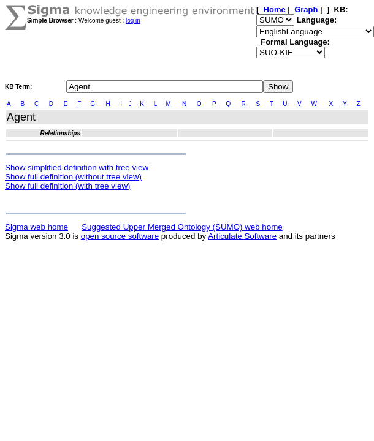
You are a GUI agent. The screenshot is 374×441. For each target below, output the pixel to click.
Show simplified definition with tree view (76, 167)
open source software (120, 236)
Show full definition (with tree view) (67, 185)
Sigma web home (36, 227)
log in (133, 20)
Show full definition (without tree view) (73, 176)
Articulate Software (242, 236)
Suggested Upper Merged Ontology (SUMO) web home (182, 227)
